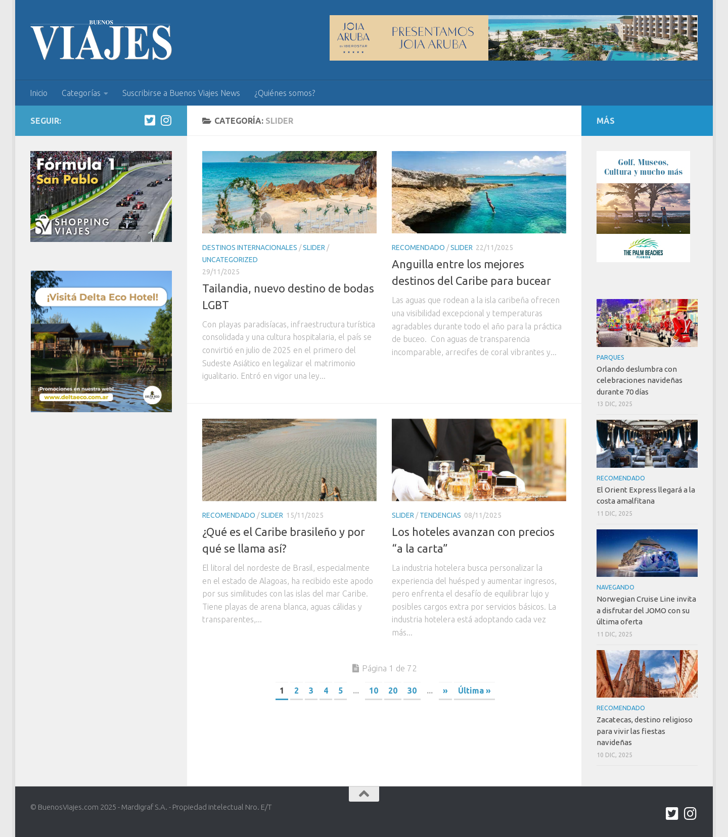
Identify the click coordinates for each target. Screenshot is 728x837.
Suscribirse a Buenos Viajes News (181, 92)
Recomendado (418, 247)
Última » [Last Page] (474, 690)
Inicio (39, 92)
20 (392, 690)
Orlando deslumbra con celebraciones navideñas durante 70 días (639, 380)
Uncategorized (230, 260)
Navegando (615, 587)
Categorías (81, 92)
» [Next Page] (445, 690)
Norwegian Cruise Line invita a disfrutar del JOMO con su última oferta (646, 610)
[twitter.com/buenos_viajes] (150, 120)
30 (412, 690)
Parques (610, 357)
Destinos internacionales (249, 247)
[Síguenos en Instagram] (166, 120)
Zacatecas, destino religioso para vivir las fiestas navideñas (645, 731)
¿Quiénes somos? (284, 92)
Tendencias (440, 515)
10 (373, 690)
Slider (314, 247)
